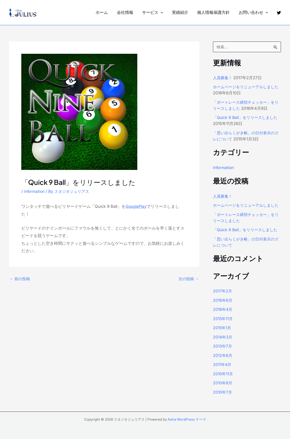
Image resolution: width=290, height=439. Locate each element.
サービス (155, 12)
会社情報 (128, 12)
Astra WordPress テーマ (187, 419)
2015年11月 (223, 324)
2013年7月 (222, 352)
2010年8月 (223, 389)
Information (35, 191)
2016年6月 (223, 306)
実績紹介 (182, 12)
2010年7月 (222, 398)
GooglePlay (136, 206)
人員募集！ (223, 77)
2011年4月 (222, 370)
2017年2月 (222, 297)
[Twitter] (279, 13)
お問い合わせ (253, 12)
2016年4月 (223, 315)
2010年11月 (223, 380)
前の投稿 (20, 279)
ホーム (106, 12)
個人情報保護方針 (214, 12)
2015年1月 (222, 333)
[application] (163, 12)
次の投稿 (188, 279)
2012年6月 (223, 361)
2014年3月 (223, 343)
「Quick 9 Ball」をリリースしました (246, 117)
